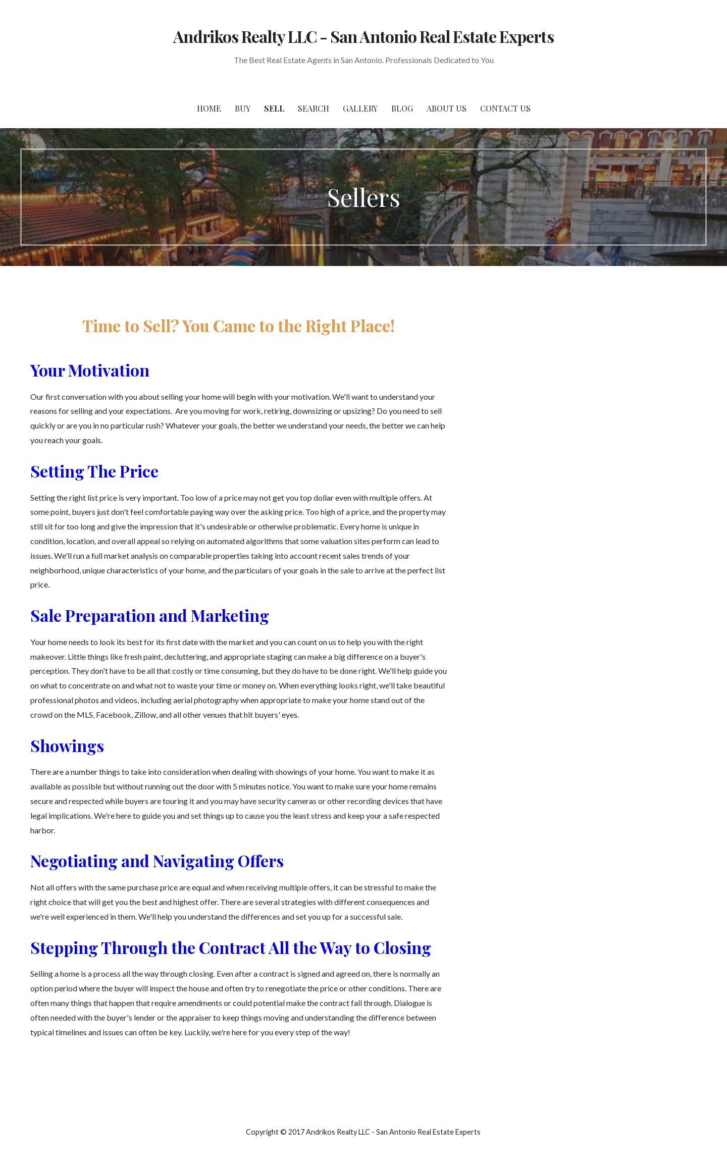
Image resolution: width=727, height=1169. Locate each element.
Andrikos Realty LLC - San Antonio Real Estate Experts (363, 36)
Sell (274, 108)
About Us (446, 108)
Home (209, 108)
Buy (242, 108)
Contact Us (505, 108)
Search (313, 108)
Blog (402, 108)
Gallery (360, 108)
